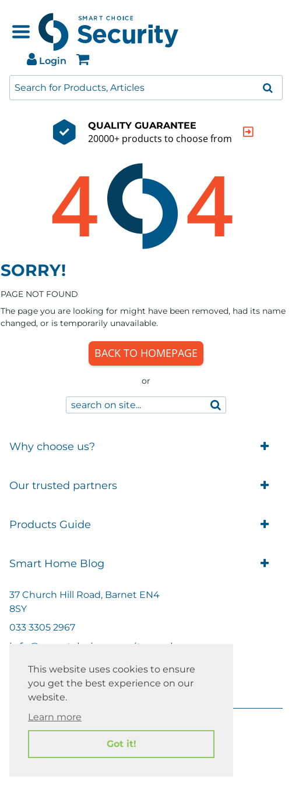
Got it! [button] (121, 743)
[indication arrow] (228, 131)
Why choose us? (146, 447)
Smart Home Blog (146, 564)
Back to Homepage (146, 353)
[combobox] (146, 87)
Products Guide (146, 525)
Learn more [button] (55, 717)
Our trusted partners (146, 486)
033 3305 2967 (42, 627)
